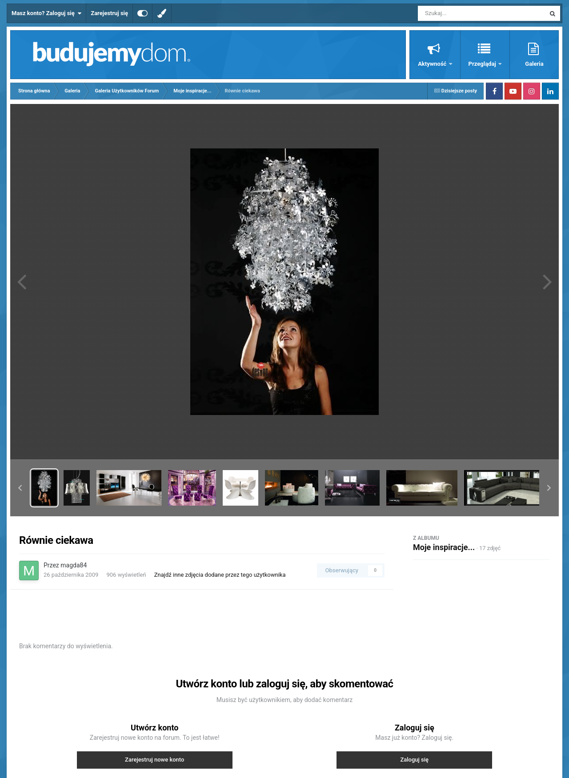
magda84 (73, 565)
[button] (20, 488)
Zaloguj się (414, 759)
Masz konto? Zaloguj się (46, 13)
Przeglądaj (483, 63)
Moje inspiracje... (444, 547)
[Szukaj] (461, 13)
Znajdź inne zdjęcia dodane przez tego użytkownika (220, 574)
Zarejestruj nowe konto (154, 759)
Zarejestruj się (109, 13)
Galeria (534, 63)
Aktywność (433, 63)
